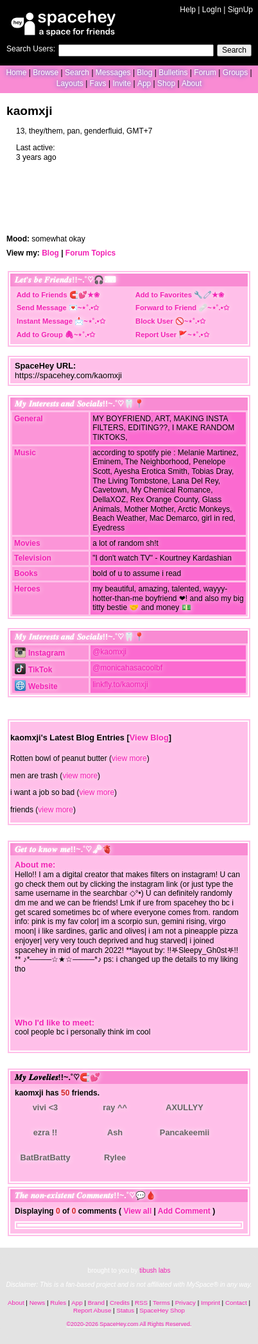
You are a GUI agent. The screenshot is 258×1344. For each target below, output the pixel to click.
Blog (144, 72)
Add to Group (40, 334)
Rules (58, 1302)
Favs (98, 83)
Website (36, 686)
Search (234, 50)
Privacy (185, 1302)
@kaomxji (109, 651)
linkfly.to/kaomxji (120, 684)
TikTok (33, 669)
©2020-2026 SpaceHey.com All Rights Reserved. (128, 1324)
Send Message (42, 307)
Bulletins (173, 72)
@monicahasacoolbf (127, 667)
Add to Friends (42, 295)
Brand (96, 1302)
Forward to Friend (165, 307)
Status (125, 1310)
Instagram (40, 653)
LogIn (211, 9)
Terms (161, 1302)
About (192, 83)
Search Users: (30, 48)
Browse (45, 72)
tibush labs (154, 1270)
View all (137, 1211)
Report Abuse (92, 1310)
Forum (205, 72)
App (144, 83)
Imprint (210, 1302)
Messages (113, 72)
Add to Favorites (163, 295)
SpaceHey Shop (162, 1310)
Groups (235, 72)
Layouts (69, 83)
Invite (121, 83)
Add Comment (184, 1211)
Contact (236, 1302)
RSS (141, 1302)
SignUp (240, 9)
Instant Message (44, 321)
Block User (154, 321)
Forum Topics (90, 253)
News (38, 1302)
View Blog (149, 737)
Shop (166, 83)
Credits (120, 1302)
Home (16, 72)
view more (129, 758)
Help (188, 9)
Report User (155, 334)
